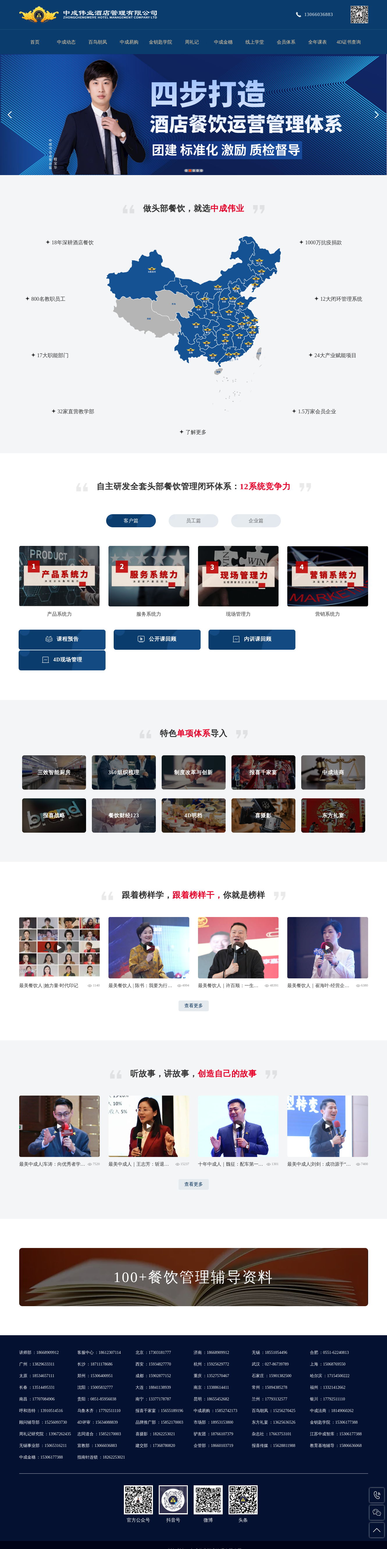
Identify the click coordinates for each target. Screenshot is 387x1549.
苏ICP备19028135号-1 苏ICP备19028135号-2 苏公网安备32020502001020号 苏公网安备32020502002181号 (202, 1538)
